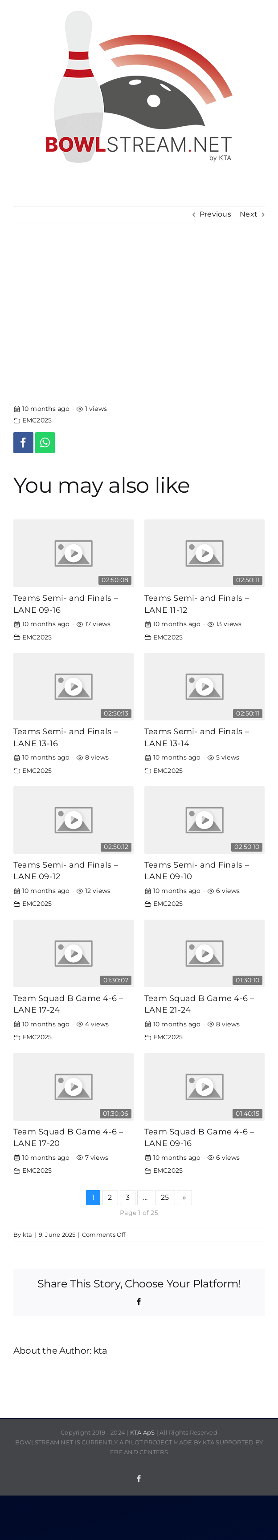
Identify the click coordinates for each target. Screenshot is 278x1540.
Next (249, 214)
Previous (215, 214)
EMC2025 (37, 420)
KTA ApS (142, 1432)
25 (165, 1197)
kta (28, 1234)
